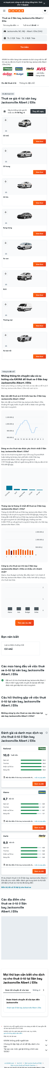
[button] (44, 3)
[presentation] (47, 733)
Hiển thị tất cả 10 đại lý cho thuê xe (16, 887)
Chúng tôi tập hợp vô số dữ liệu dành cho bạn (26, 1045)
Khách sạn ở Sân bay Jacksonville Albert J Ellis (24, 1008)
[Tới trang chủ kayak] (16, 10)
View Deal (39, 141)
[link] (24, 623)
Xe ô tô (19, 1063)
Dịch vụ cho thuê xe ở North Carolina (23, 1065)
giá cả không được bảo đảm (13, 1033)
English (25, 5)
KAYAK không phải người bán (26, 1040)
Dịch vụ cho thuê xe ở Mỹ (33, 1063)
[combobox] (11, 25)
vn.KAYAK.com (9, 1063)
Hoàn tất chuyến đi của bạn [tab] (17, 990)
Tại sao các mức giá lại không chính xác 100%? (26, 1050)
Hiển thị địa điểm (40, 778)
